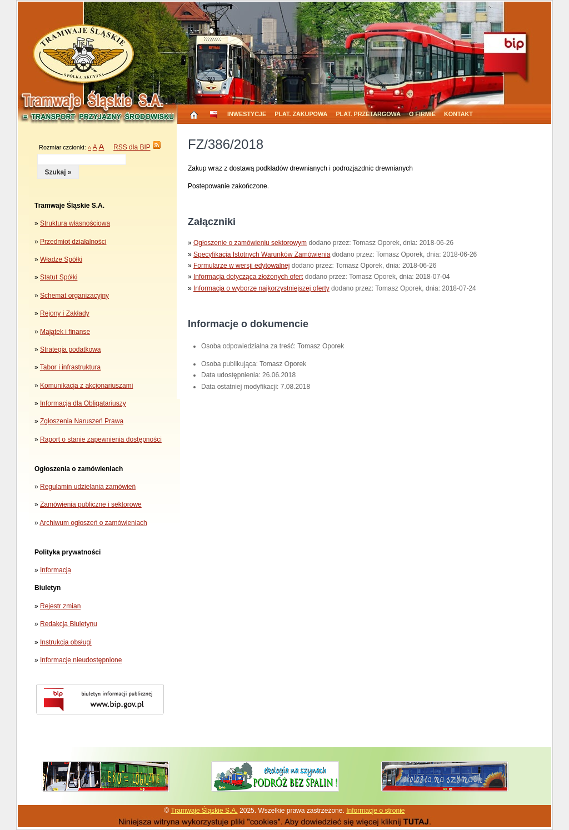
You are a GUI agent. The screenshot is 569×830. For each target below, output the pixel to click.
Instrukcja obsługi (66, 642)
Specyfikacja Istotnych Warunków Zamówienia (261, 254)
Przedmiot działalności (73, 242)
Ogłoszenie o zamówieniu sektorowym (250, 243)
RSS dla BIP (131, 147)
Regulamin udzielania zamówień (88, 487)
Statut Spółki (58, 277)
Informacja (55, 570)
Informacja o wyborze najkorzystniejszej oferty (261, 288)
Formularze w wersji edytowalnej (241, 265)
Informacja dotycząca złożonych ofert (248, 277)
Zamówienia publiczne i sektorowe (91, 504)
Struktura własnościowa (75, 223)
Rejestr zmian (60, 606)
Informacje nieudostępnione (81, 660)
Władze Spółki (61, 259)
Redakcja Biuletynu (68, 624)
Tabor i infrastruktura (70, 367)
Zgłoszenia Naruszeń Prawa (81, 421)
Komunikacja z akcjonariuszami (86, 385)
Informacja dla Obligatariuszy (83, 403)
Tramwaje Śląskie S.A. (204, 810)
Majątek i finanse (65, 332)
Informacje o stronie (375, 810)
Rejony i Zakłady (64, 313)
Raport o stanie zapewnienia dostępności (101, 439)
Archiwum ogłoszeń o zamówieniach (93, 523)
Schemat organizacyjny (74, 295)
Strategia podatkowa (70, 349)
